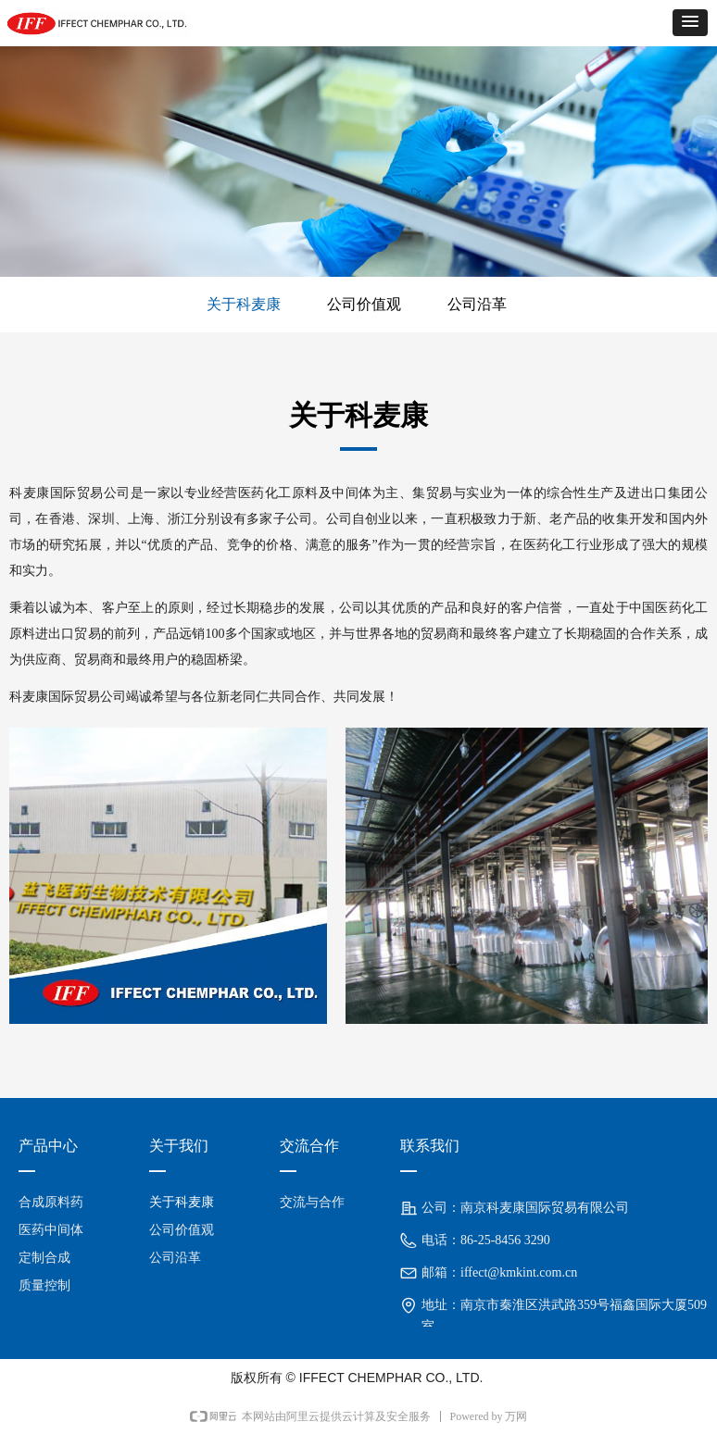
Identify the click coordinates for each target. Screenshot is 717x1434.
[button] (690, 22)
